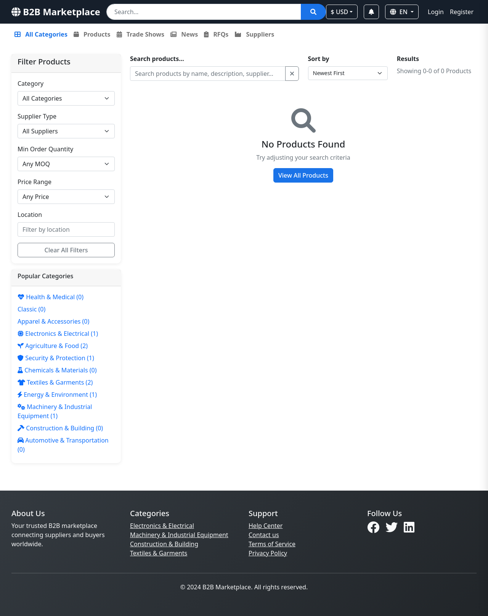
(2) (53, 346)
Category (30, 83)
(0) (50, 297)
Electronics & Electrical (162, 525)
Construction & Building (164, 544)
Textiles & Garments (158, 553)
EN (399, 12)
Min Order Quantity (45, 149)
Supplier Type (37, 116)
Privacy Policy (268, 553)
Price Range (34, 182)
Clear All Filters (66, 250)
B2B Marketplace (55, 11)
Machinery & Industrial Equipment (179, 535)
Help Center (266, 525)
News (184, 34)
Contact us (264, 535)
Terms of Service (272, 544)
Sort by (318, 59)
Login (436, 12)
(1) (58, 333)
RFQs (216, 34)
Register (462, 12)
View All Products (303, 175)
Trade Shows (140, 34)
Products (92, 34)
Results (408, 59)
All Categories (40, 34)
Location (30, 214)
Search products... (157, 59)
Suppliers (254, 34)
